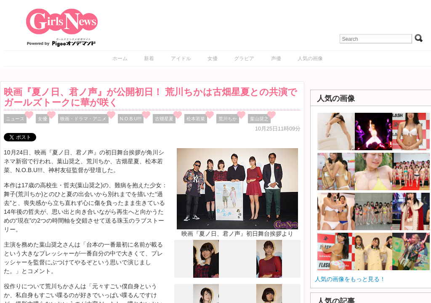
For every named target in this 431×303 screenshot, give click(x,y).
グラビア (244, 58)
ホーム (120, 58)
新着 (149, 58)
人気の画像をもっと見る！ (350, 279)
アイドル (181, 58)
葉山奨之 (259, 118)
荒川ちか (227, 118)
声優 (276, 58)
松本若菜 (195, 118)
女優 (213, 58)
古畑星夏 (164, 118)
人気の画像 (310, 58)
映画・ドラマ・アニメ (83, 118)
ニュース (15, 118)
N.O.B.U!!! (131, 118)
